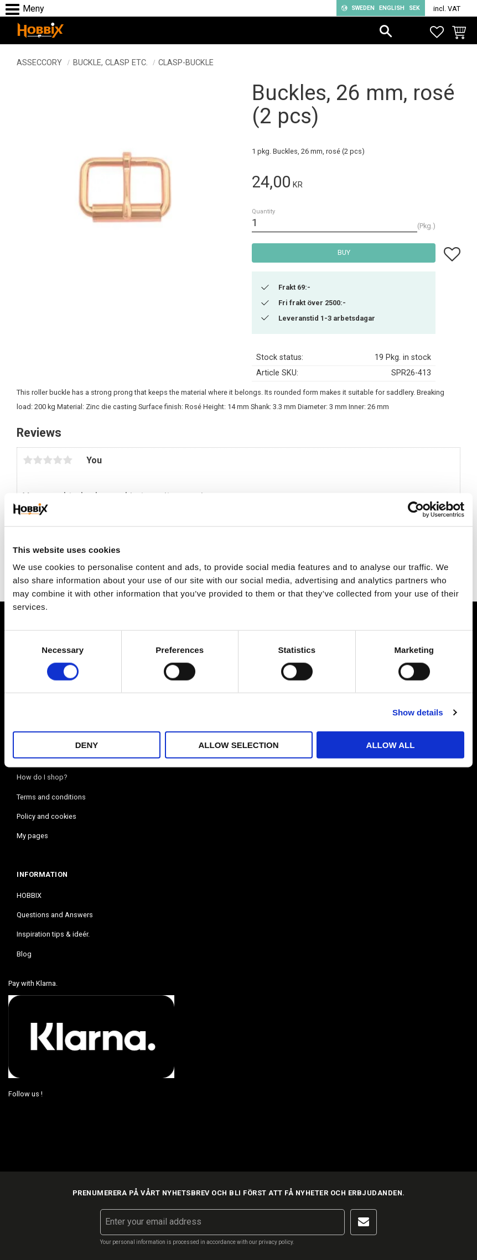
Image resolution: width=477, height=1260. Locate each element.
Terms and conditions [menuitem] (51, 797)
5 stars (67, 460)
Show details (417, 712)
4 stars (58, 460)
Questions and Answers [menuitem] (55, 915)
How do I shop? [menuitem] (42, 777)
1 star (28, 460)
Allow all (390, 745)
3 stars (48, 460)
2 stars (38, 460)
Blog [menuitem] (24, 954)
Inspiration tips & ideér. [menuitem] (53, 934)
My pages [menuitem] (32, 836)
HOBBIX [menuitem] (29, 895)
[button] (15, 9)
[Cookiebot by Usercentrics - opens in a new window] (415, 509)
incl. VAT (446, 8)
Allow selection (239, 745)
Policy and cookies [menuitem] (46, 816)
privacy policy (275, 1242)
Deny (86, 745)
